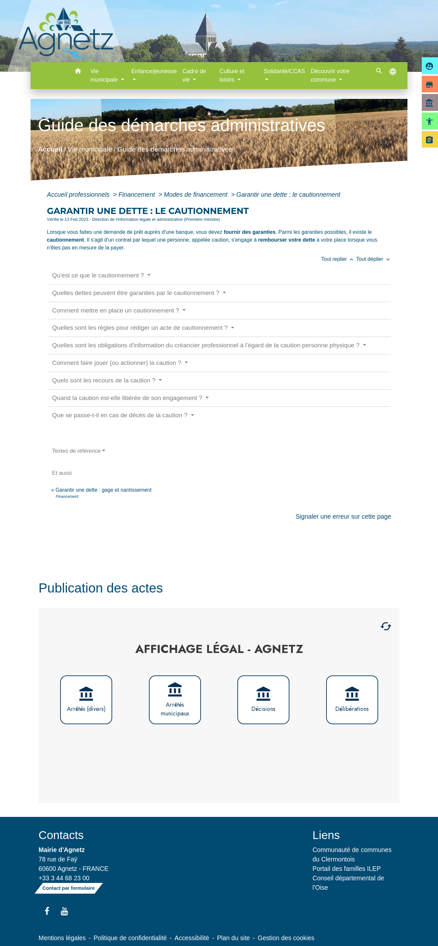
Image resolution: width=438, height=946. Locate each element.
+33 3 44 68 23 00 (64, 878)
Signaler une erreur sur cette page (343, 516)
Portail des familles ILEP (346, 868)
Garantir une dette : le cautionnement (288, 194)
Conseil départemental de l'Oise (348, 882)
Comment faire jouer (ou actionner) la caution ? (117, 362)
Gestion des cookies (286, 937)
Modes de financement (196, 194)
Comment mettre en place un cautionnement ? (116, 310)
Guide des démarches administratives (174, 149)
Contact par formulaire (69, 888)
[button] (77, 72)
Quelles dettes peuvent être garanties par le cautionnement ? (136, 292)
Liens (326, 835)
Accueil (50, 149)
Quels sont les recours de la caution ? (104, 380)
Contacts (61, 835)
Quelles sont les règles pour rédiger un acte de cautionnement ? (140, 327)
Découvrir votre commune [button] (330, 75)
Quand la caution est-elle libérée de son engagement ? (128, 397)
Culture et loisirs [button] (231, 75)
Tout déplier (373, 259)
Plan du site (233, 937)
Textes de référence (76, 451)
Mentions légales (62, 937)
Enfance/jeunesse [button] (154, 71)
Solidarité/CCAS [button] (284, 71)
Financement (137, 194)
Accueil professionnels (79, 194)
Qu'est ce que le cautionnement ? (99, 275)
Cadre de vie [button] (194, 75)
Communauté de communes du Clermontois (352, 854)
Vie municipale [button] (104, 75)
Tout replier (338, 259)
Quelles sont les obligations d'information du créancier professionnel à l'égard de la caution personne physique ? (206, 345)
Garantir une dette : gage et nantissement (104, 490)
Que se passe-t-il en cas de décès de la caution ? (120, 415)
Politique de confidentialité (130, 937)
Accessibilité (192, 937)
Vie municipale (90, 149)
